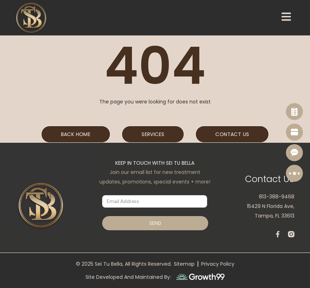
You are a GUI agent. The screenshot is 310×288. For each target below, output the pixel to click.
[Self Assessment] (294, 111)
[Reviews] (294, 173)
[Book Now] (294, 132)
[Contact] (294, 152)
